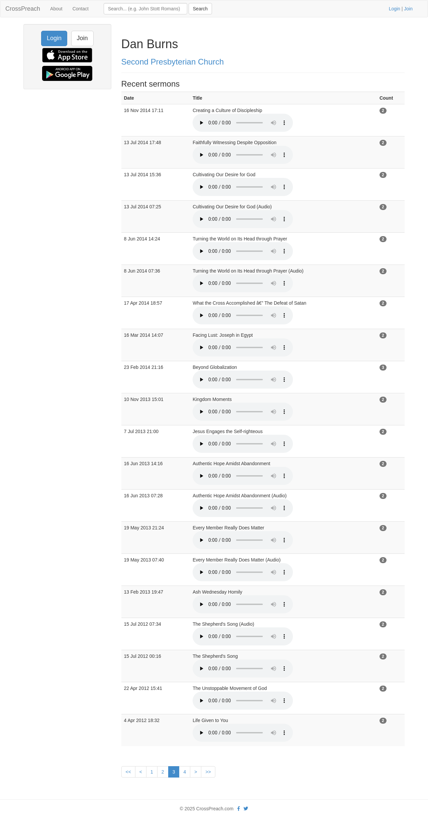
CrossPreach (22, 8)
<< (128, 772)
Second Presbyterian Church (172, 61)
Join (408, 8)
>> (208, 772)
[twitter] (245, 808)
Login (394, 8)
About (56, 8)
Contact (81, 8)
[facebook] (238, 808)
